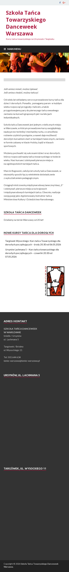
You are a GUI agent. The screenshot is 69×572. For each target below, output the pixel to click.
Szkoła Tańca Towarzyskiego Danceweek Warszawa (26, 23)
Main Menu (14, 48)
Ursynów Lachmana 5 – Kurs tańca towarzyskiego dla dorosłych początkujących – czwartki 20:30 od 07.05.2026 (32, 253)
